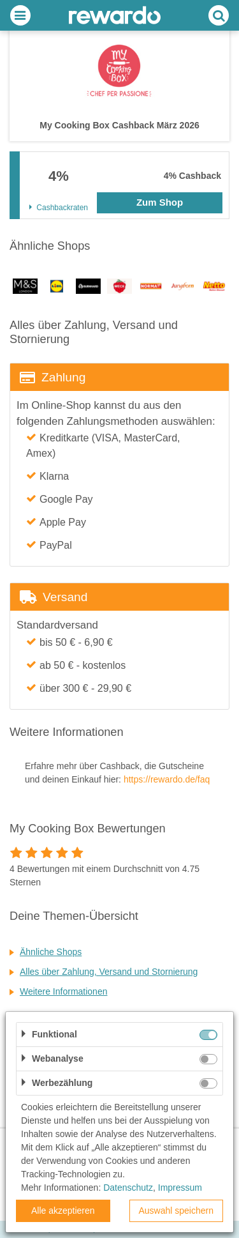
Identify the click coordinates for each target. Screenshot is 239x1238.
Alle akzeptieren (63, 1210)
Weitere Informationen (63, 991)
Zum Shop (159, 202)
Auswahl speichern (176, 1210)
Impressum (180, 1187)
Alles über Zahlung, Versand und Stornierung (109, 972)
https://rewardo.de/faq (167, 779)
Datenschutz (128, 1187)
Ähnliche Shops (51, 952)
